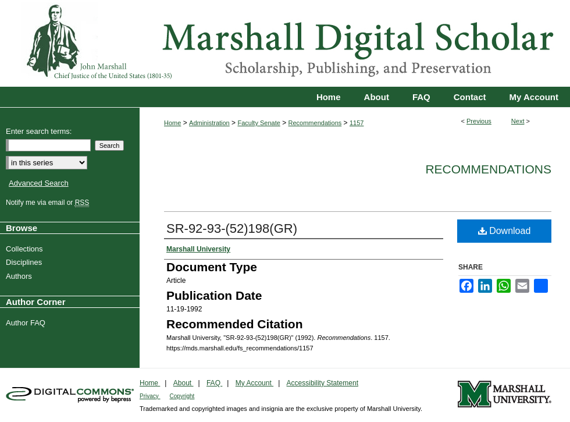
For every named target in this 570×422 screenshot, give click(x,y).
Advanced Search (39, 183)
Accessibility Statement (322, 383)
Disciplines (25, 262)
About (183, 383)
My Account (254, 383)
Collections (26, 248)
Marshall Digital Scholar (285, 43)
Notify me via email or (49, 202)
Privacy (150, 396)
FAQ (214, 383)
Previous (478, 121)
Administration (209, 122)
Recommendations (315, 122)
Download (504, 231)
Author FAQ (27, 322)
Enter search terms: (39, 131)
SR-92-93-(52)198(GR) (231, 228)
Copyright (182, 396)
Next (518, 121)
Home (172, 122)
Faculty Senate (258, 122)
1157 (357, 122)
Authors (20, 276)
